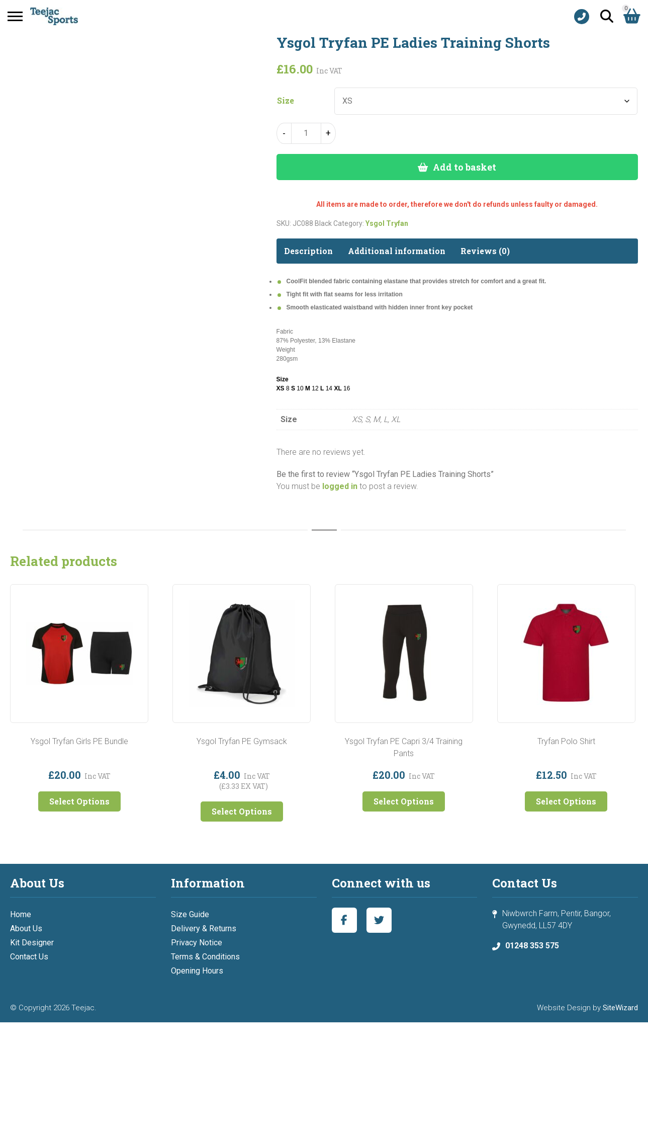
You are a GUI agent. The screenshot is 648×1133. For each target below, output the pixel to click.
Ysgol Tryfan (386, 223)
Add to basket (464, 167)
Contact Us (29, 956)
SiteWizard (620, 1007)
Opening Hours (197, 971)
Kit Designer (32, 942)
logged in (339, 486)
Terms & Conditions (205, 956)
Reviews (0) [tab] (485, 251)
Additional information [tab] (396, 251)
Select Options (79, 801)
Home (20, 914)
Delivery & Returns (203, 928)
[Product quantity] (306, 133)
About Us (26, 928)
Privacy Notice (196, 942)
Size (285, 101)
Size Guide (190, 914)
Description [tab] (308, 251)
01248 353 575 (532, 945)
